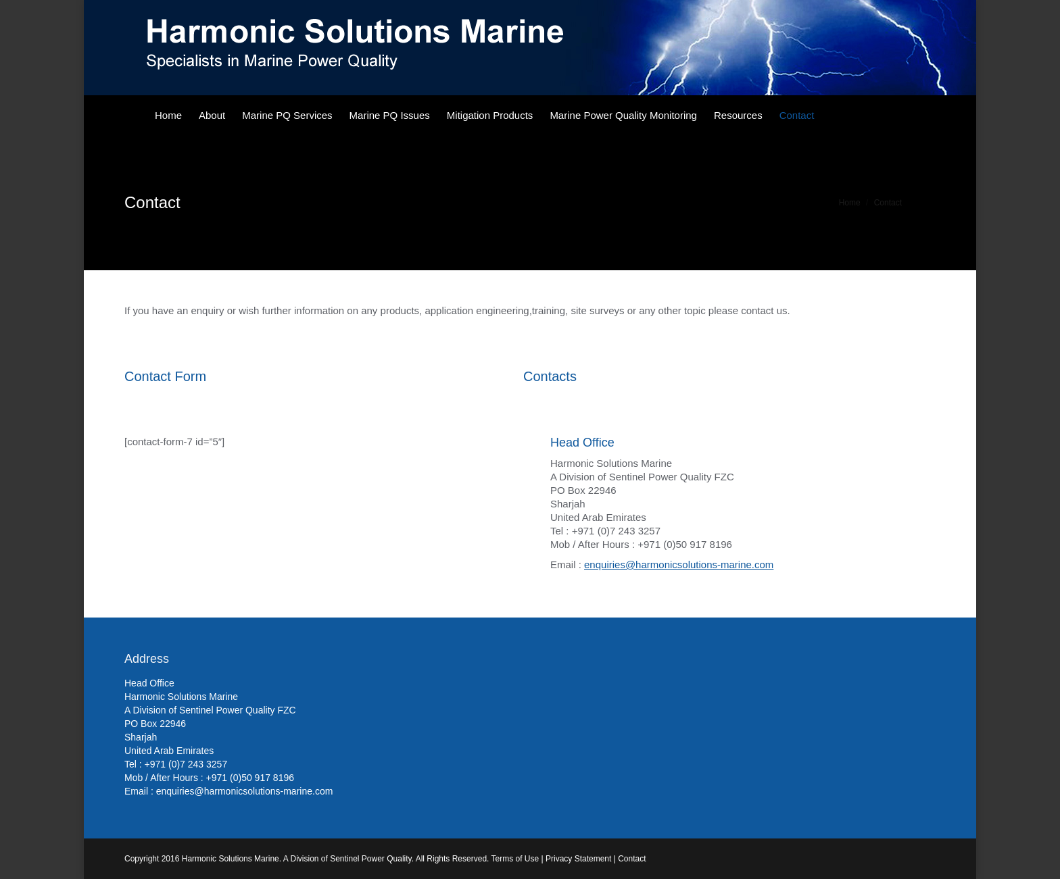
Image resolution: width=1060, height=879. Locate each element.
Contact (632, 858)
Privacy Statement (578, 858)
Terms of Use (515, 858)
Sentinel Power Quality (371, 858)
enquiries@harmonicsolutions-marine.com (678, 564)
